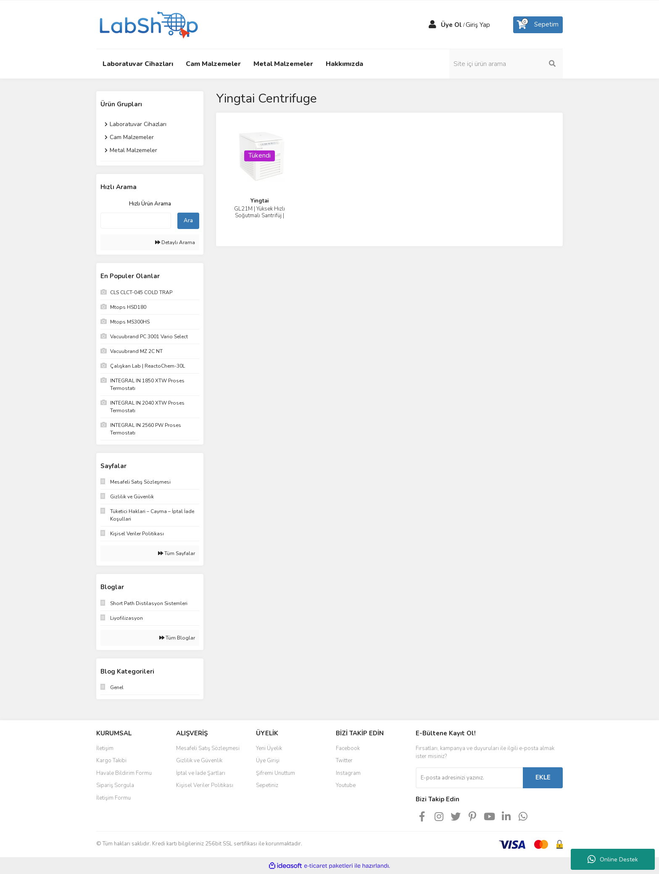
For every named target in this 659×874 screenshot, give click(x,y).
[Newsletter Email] (469, 777)
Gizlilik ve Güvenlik (199, 760)
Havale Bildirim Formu (124, 773)
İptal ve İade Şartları (200, 773)
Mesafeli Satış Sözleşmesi (208, 748)
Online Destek (613, 859)
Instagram (348, 773)
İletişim (104, 748)
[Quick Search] (135, 221)
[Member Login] (432, 24)
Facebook (348, 748)
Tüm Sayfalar (176, 553)
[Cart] (538, 24)
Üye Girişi (267, 760)
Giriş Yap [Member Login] (478, 25)
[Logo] (148, 24)
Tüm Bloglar (177, 637)
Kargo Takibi (111, 760)
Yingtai (259, 201)
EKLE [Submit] (543, 777)
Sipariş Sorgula (115, 785)
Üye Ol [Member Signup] (451, 25)
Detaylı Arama (175, 242)
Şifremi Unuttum (275, 773)
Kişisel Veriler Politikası (204, 785)
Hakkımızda (344, 63)
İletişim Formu (113, 798)
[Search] (506, 64)
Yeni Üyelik (269, 748)
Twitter (344, 760)
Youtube (346, 785)
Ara (188, 220)
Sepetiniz (267, 785)
